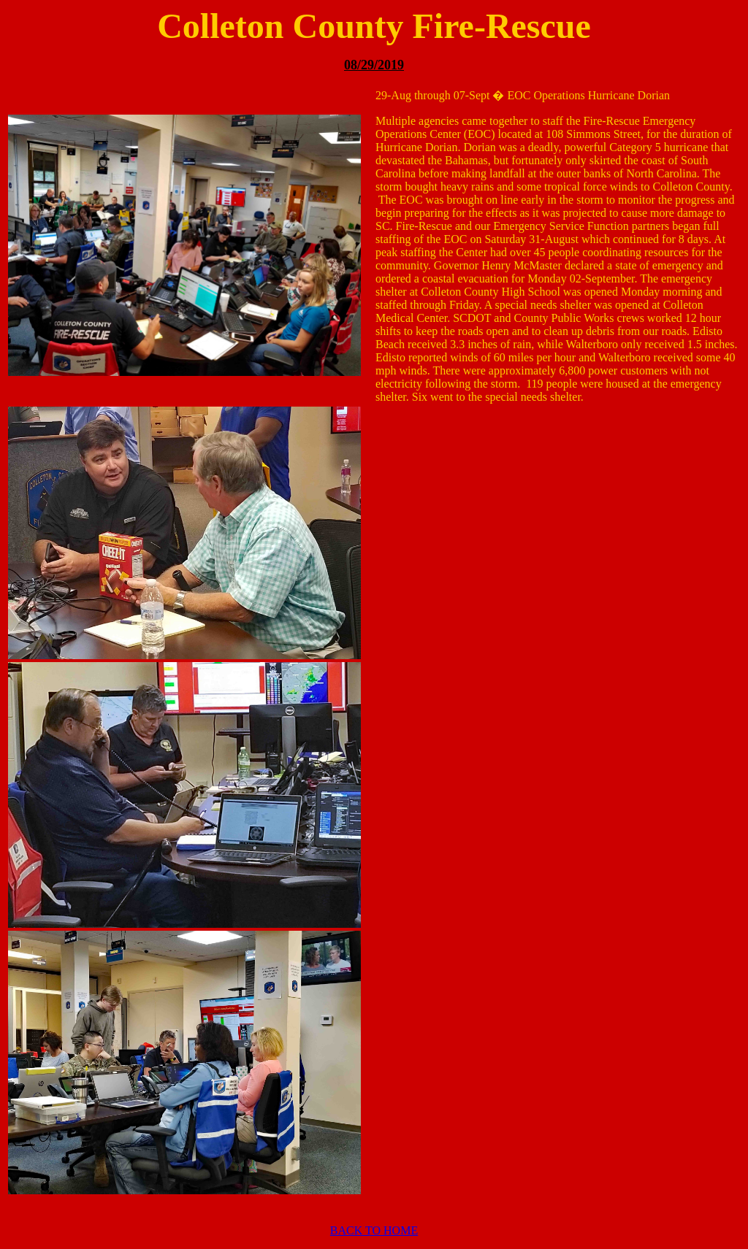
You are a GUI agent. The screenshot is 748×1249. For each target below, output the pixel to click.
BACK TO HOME (374, 1230)
